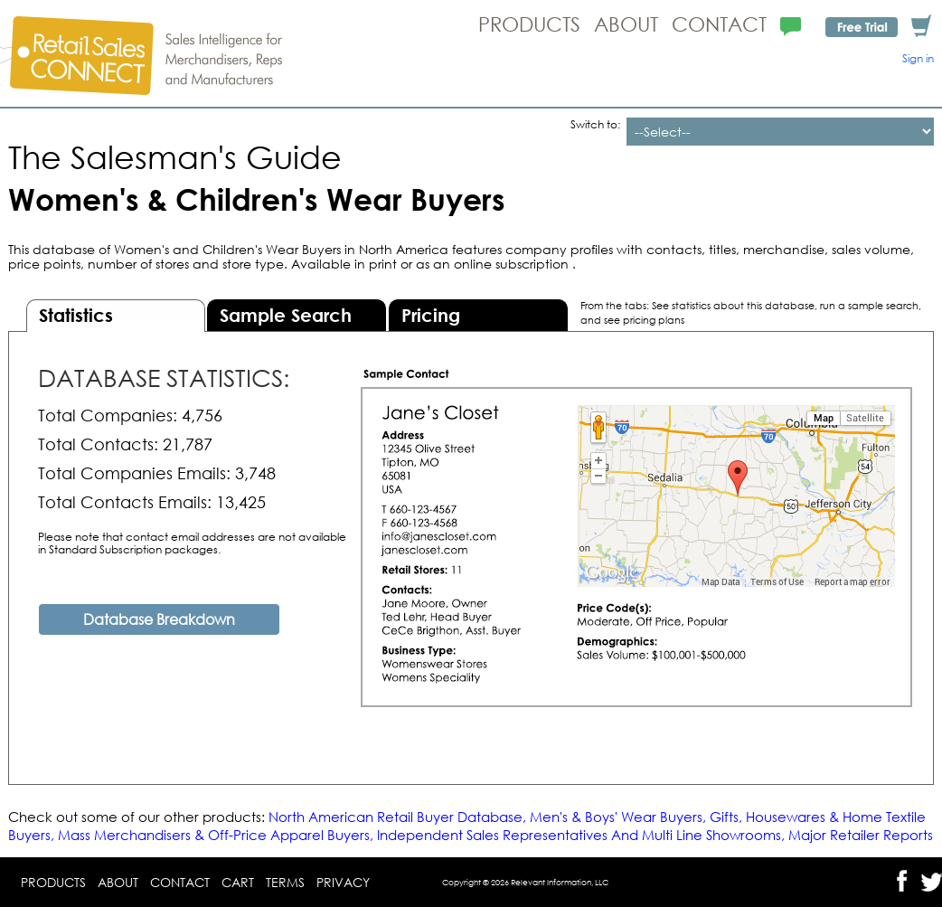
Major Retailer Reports (860, 835)
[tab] (115, 315)
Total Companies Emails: (134, 473)
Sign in (918, 58)
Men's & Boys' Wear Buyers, (620, 817)
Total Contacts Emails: (125, 502)
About (626, 24)
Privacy (343, 882)
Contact (719, 24)
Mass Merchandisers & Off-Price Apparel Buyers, (215, 835)
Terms (285, 882)
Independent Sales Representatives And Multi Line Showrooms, (581, 835)
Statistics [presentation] (76, 315)
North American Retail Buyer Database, (399, 817)
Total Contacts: (98, 444)
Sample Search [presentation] (286, 315)
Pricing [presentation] (430, 315)
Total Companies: (107, 415)
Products (529, 24)
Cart (237, 882)
